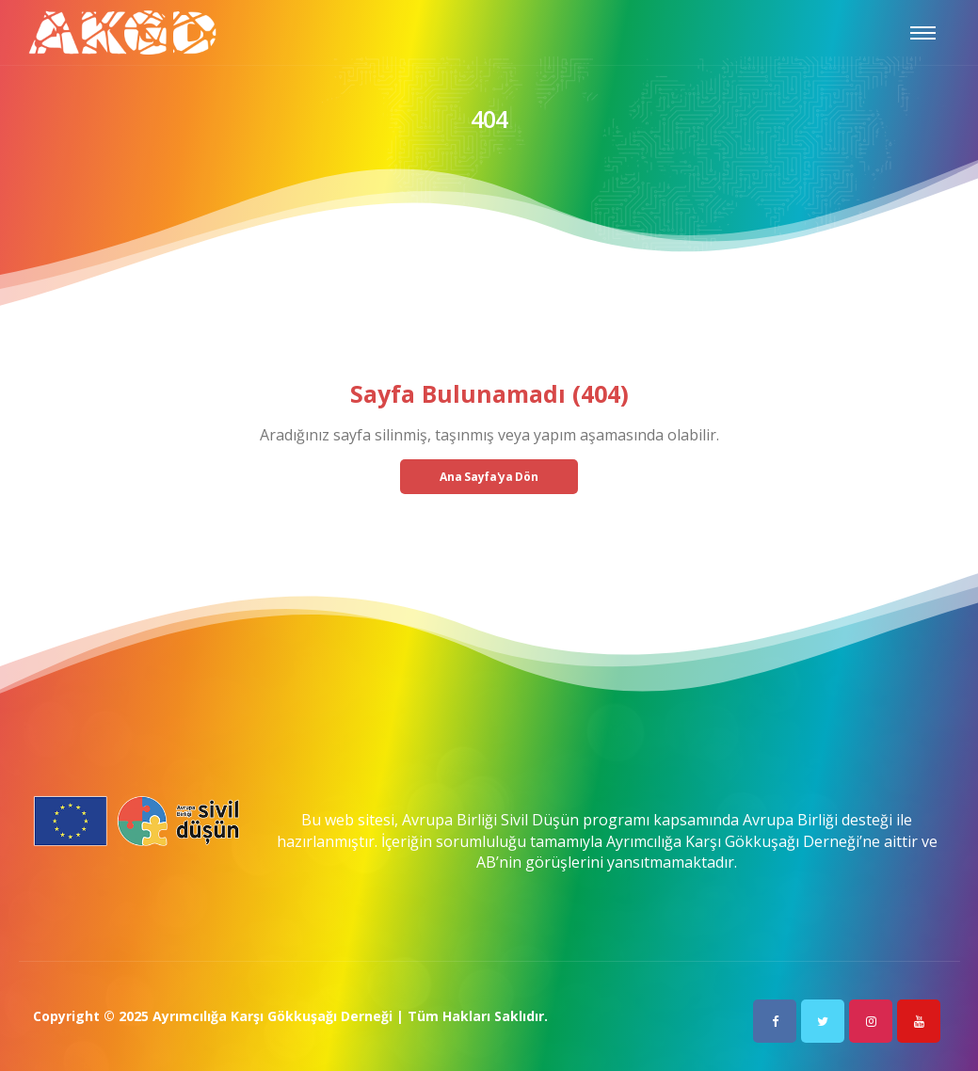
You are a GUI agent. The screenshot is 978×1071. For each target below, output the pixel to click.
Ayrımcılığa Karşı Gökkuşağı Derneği (272, 1016)
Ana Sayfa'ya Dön (488, 477)
